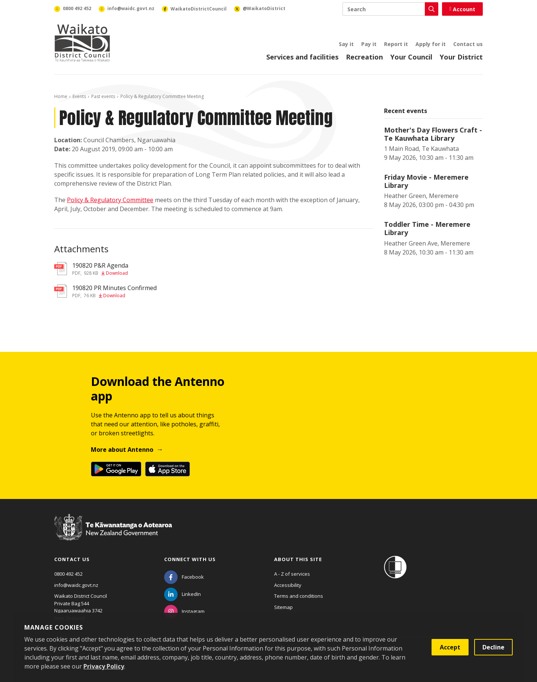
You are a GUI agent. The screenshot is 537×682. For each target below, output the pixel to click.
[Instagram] (184, 611)
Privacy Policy (103, 666)
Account (462, 9)
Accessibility (287, 585)
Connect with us (190, 559)
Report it (396, 44)
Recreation (364, 56)
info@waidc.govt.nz (76, 585)
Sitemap (283, 607)
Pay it (369, 44)
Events (79, 96)
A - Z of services (292, 573)
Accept (450, 647)
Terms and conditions (298, 596)
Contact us (468, 44)
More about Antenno (122, 449)
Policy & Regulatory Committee (110, 200)
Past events (103, 96)
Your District (461, 56)
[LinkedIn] (182, 594)
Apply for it (430, 44)
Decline (493, 647)
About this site (298, 559)
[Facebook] (184, 576)
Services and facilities (302, 56)
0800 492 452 (68, 573)
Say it (346, 44)
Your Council (411, 56)
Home (60, 96)
